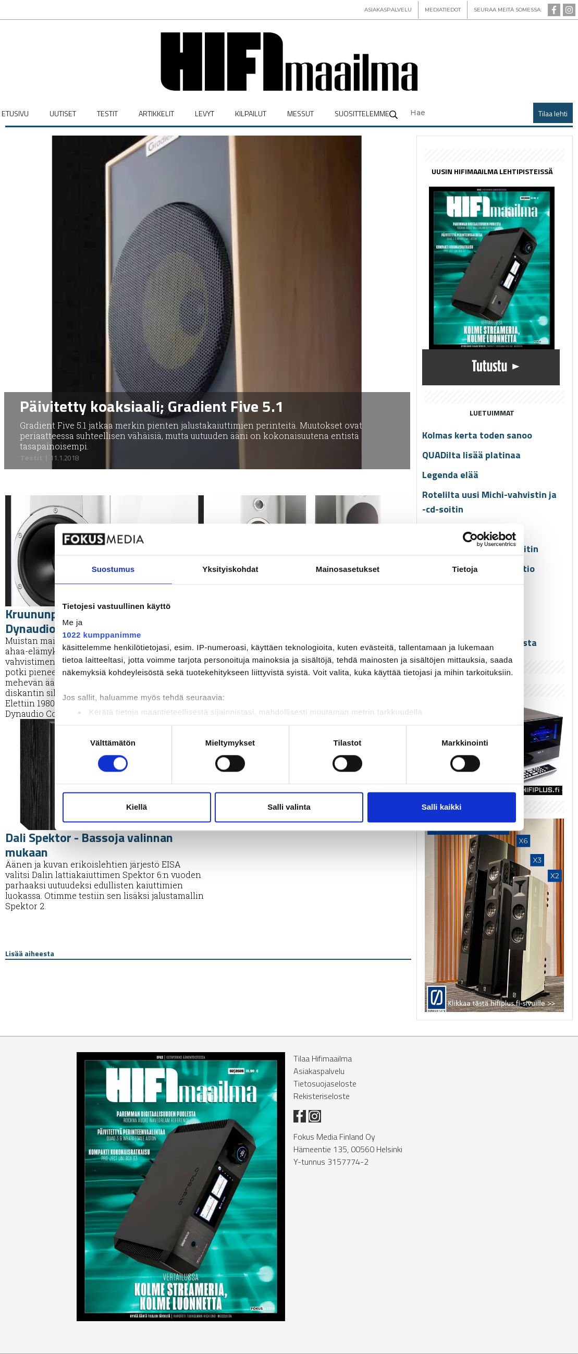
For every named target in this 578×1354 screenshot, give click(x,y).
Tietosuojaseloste (324, 1083)
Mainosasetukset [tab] (347, 569)
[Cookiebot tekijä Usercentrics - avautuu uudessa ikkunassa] (470, 539)
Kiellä (136, 806)
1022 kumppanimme (102, 634)
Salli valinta (289, 806)
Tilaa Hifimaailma (322, 1058)
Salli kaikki (442, 806)
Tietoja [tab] (465, 569)
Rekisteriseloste (321, 1096)
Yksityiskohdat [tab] (230, 569)
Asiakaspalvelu (319, 1071)
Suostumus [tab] (113, 569)
